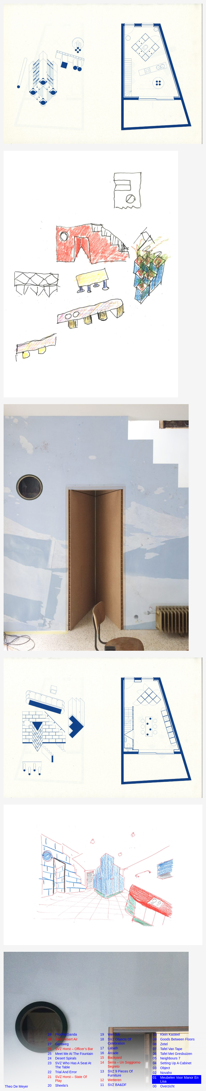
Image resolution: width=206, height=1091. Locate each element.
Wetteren (114, 1080)
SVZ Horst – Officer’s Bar (74, 1049)
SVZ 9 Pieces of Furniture (120, 1073)
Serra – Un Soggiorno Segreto (124, 1064)
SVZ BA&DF (117, 1085)
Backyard (115, 1058)
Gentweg (62, 1044)
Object (165, 1068)
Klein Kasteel (170, 1034)
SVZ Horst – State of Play (71, 1079)
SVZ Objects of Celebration (119, 1041)
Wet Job (114, 1034)
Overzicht (167, 1086)
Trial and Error (66, 1072)
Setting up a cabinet (175, 1063)
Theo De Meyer (16, 1086)
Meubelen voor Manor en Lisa (179, 1080)
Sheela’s (61, 1086)
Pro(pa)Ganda (66, 1034)
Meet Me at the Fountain (74, 1054)
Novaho (166, 1073)
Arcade (113, 1053)
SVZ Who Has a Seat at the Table (73, 1065)
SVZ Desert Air (66, 1039)
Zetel (164, 1044)
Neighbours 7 (170, 1058)
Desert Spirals (65, 1058)
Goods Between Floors (177, 1039)
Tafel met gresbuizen (176, 1054)
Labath (113, 1048)
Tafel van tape (171, 1049)
